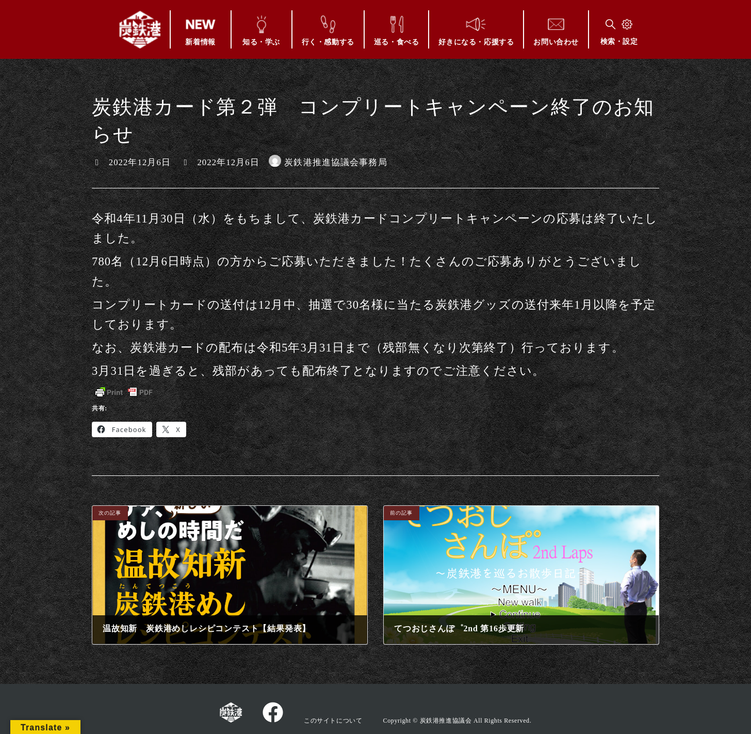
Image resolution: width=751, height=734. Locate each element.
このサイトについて (333, 720)
